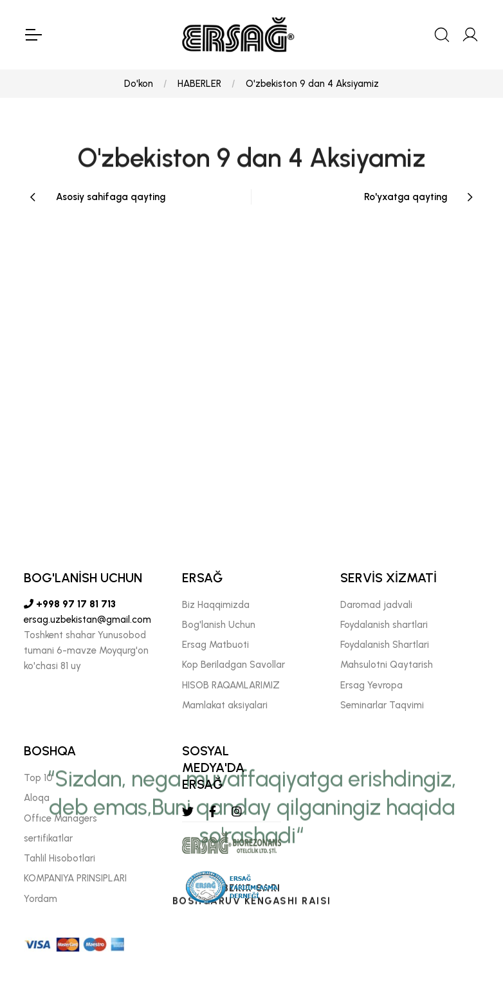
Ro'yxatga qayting (405, 197)
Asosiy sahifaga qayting (110, 197)
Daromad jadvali (376, 605)
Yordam (40, 899)
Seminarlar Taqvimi (382, 705)
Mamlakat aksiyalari (225, 705)
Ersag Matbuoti (215, 644)
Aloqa (37, 798)
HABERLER (199, 83)
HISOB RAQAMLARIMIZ (231, 685)
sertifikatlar (48, 838)
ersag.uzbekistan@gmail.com (87, 619)
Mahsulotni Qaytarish (386, 664)
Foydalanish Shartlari (384, 644)
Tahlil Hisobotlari (59, 858)
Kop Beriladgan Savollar (233, 664)
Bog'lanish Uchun (218, 624)
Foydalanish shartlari (384, 624)
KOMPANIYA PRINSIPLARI (75, 878)
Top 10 (38, 778)
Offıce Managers (60, 818)
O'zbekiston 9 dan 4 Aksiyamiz (312, 83)
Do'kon (138, 83)
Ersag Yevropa (371, 685)
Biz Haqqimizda (216, 605)
